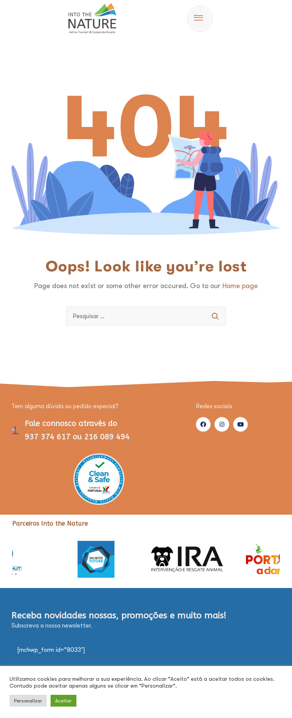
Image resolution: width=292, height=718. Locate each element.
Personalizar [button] (28, 701)
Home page (240, 286)
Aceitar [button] (63, 701)
